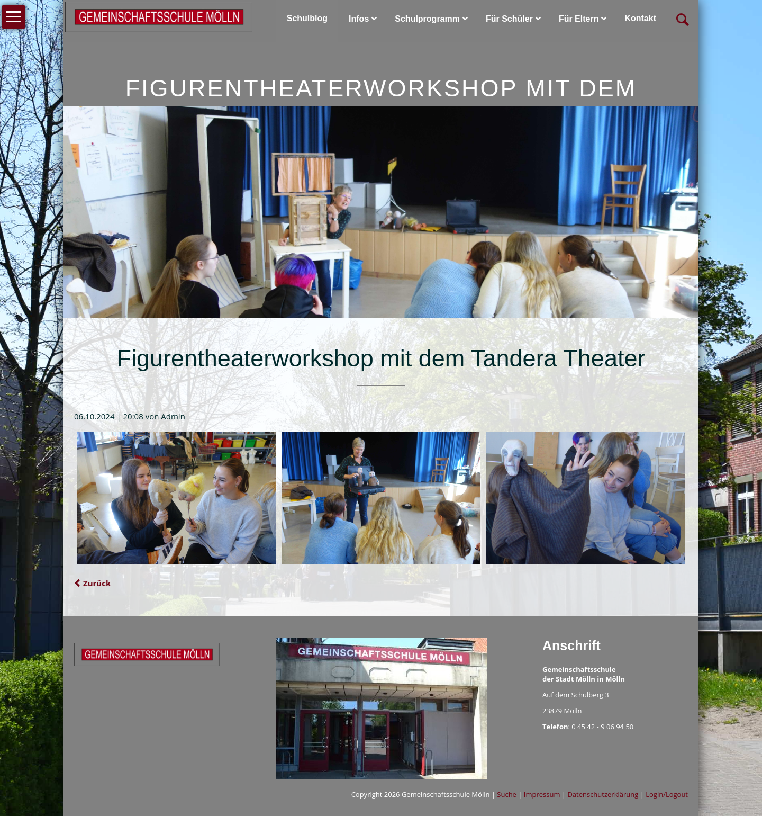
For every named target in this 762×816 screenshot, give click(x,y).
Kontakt (640, 18)
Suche (506, 794)
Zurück (97, 583)
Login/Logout (667, 794)
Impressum (542, 794)
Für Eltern (579, 18)
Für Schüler (509, 18)
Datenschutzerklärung (602, 794)
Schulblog (307, 18)
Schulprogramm (427, 18)
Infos (359, 18)
